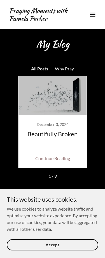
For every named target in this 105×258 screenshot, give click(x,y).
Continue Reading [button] (52, 158)
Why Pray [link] (64, 68)
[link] (39, 19)
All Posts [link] (39, 68)
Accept (52, 244)
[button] (92, 14)
